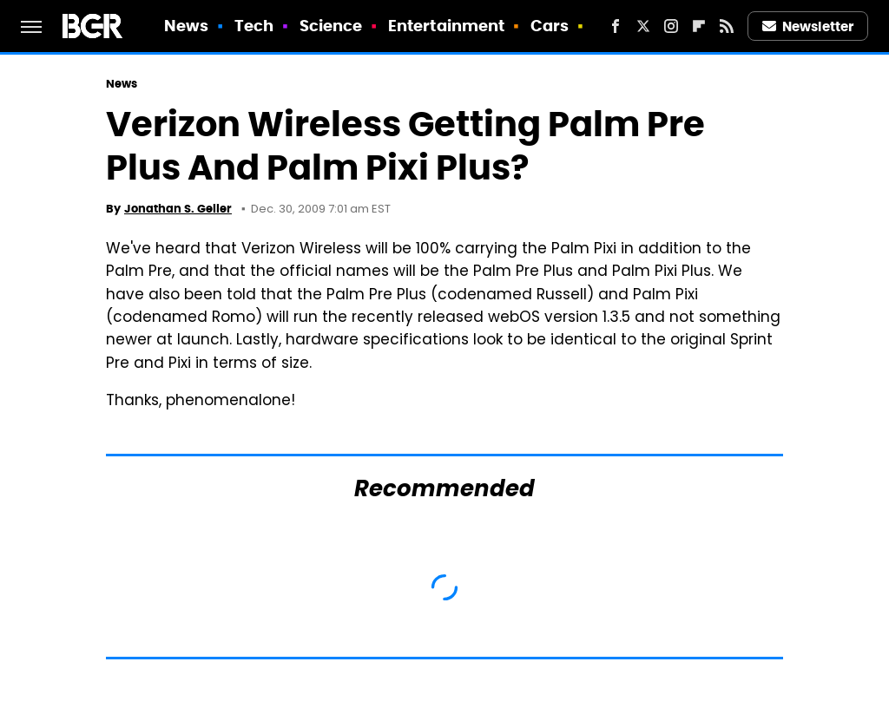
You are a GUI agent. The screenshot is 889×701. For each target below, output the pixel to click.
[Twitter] (643, 26)
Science (331, 26)
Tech (253, 26)
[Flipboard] (699, 26)
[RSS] (727, 26)
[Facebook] (615, 26)
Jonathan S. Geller (178, 208)
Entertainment (446, 26)
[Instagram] (671, 26)
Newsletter (808, 26)
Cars (549, 26)
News (186, 26)
